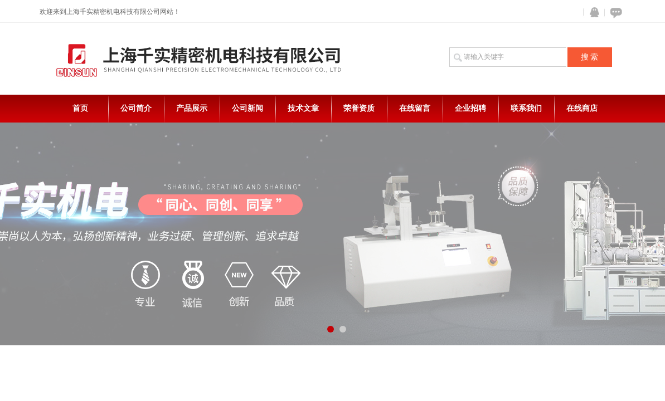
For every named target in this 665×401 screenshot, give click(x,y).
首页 (80, 108)
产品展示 (191, 108)
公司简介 (136, 108)
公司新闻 (247, 108)
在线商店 (582, 108)
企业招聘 (470, 108)
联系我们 (526, 108)
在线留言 (414, 108)
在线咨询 (614, 12)
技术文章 (303, 108)
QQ (592, 12)
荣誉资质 (359, 108)
